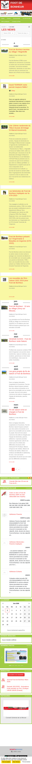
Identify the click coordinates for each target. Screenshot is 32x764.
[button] (2, 657)
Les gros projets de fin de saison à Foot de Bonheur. (20, 372)
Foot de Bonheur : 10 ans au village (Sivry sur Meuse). (19, 308)
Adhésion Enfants (15, 571)
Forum (9, 18)
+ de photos (28, 645)
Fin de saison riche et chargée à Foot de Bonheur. (18, 412)
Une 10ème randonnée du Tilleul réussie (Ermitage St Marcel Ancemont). (20, 128)
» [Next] (18, 469)
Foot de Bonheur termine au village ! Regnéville (19, 50)
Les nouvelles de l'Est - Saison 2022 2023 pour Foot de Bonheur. (18, 280)
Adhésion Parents (15, 514)
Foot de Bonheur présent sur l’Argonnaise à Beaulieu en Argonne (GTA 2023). (20, 240)
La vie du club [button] (27, 18)
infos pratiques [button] (5, 21)
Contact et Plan (16, 21)
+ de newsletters (27, 670)
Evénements (16, 18)
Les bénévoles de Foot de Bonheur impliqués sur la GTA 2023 (19, 193)
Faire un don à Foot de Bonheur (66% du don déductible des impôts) (17, 494)
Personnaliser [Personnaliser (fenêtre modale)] (26, 762)
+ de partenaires (27, 695)
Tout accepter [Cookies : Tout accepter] (6, 762)
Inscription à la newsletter (16, 674)
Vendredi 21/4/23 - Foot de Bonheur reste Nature (20, 340)
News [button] (2, 18)
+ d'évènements (23, 477)
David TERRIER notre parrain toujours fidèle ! (18, 86)
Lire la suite (11, 75)
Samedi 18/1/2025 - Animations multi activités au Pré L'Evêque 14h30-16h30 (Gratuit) (18, 688)
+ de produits (28, 488)
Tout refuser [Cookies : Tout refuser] (16, 762)
